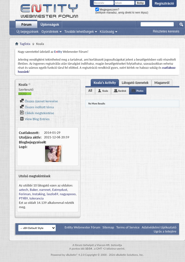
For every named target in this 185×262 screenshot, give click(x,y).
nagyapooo (68, 194)
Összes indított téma (37, 107)
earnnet (45, 190)
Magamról (161, 83)
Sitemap (108, 227)
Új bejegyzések (27, 32)
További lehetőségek (79, 32)
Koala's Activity (105, 83)
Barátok (122, 90)
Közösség (107, 32)
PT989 (23, 198)
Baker (34, 190)
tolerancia (36, 198)
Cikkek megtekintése (37, 113)
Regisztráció (164, 3)
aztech (23, 190)
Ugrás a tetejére (165, 231)
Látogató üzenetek (135, 83)
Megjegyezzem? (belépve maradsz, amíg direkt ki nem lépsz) (121, 11)
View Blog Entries (34, 119)
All (90, 91)
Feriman (25, 194)
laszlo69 (52, 194)
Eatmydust (59, 190)
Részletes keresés (166, 31)
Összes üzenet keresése (39, 101)
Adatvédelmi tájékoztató (159, 227)
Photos (139, 90)
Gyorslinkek (49, 32)
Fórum (26, 25)
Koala (105, 90)
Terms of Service (127, 227)
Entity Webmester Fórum (82, 227)
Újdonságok (50, 25)
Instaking (38, 194)
